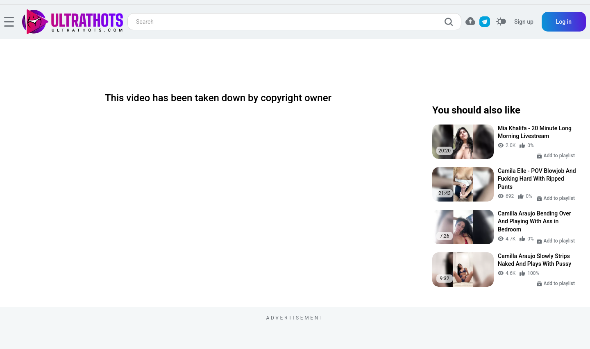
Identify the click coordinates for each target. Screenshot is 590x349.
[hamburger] (9, 22)
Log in (564, 21)
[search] (450, 22)
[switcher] (501, 22)
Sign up (523, 21)
